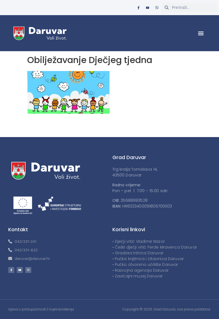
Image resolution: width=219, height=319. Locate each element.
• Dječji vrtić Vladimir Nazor (138, 241)
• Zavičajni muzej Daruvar (137, 276)
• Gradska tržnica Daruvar (138, 253)
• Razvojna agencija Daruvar (140, 270)
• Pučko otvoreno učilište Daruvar (145, 264)
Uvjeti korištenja (61, 309)
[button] (200, 33)
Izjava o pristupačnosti (27, 309)
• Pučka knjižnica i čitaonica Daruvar (148, 258)
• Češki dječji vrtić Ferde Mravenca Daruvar (154, 247)
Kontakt (18, 229)
